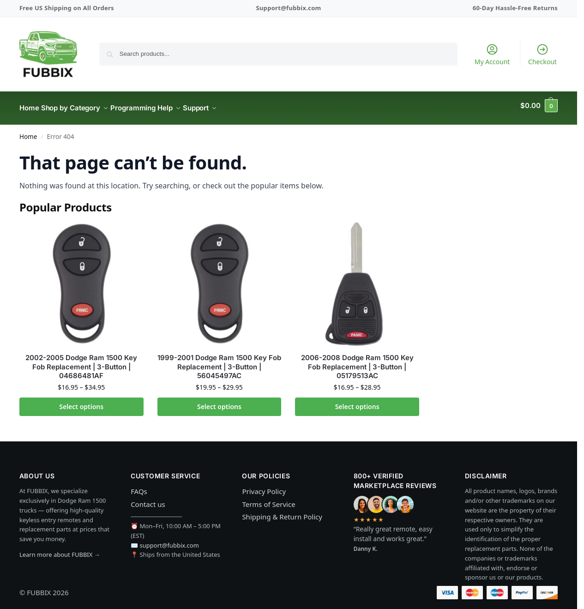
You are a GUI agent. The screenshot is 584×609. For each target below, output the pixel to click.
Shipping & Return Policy (282, 511)
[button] (539, 106)
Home (28, 131)
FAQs (139, 486)
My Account (492, 54)
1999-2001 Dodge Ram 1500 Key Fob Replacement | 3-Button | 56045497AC (219, 361)
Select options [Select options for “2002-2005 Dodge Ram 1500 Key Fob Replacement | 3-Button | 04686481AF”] (81, 401)
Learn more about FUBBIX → (59, 549)
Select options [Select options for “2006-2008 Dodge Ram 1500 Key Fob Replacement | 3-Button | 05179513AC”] (357, 401)
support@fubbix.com (169, 540)
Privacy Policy (264, 486)
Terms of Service (268, 499)
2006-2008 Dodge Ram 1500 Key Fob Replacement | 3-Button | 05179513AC (357, 361)
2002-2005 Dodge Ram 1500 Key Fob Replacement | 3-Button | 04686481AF (81, 361)
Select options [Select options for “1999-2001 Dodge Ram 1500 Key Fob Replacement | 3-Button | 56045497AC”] (219, 401)
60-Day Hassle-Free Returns (515, 8)
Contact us (148, 499)
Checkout (542, 54)
